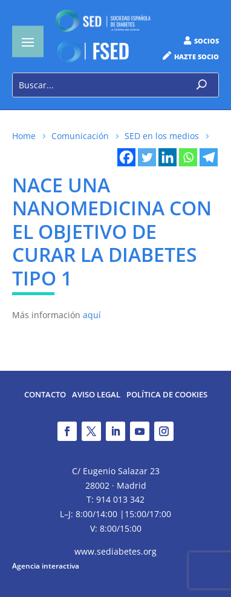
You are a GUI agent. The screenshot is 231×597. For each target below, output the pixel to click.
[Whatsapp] (188, 157)
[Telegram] (209, 157)
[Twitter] (147, 157)
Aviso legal (96, 395)
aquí (92, 315)
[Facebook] (126, 157)
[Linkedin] (167, 157)
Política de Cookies (166, 395)
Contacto (45, 395)
